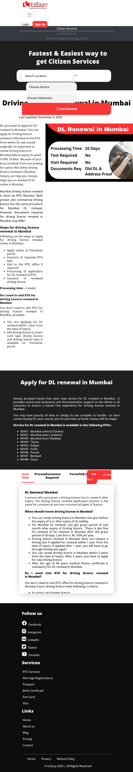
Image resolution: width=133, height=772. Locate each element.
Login (25, 24)
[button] (50, 76)
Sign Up (40, 24)
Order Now (99, 476)
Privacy (46, 759)
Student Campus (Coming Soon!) (67, 38)
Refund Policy (66, 759)
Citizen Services (67, 28)
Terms (31, 759)
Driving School (66, 34)
